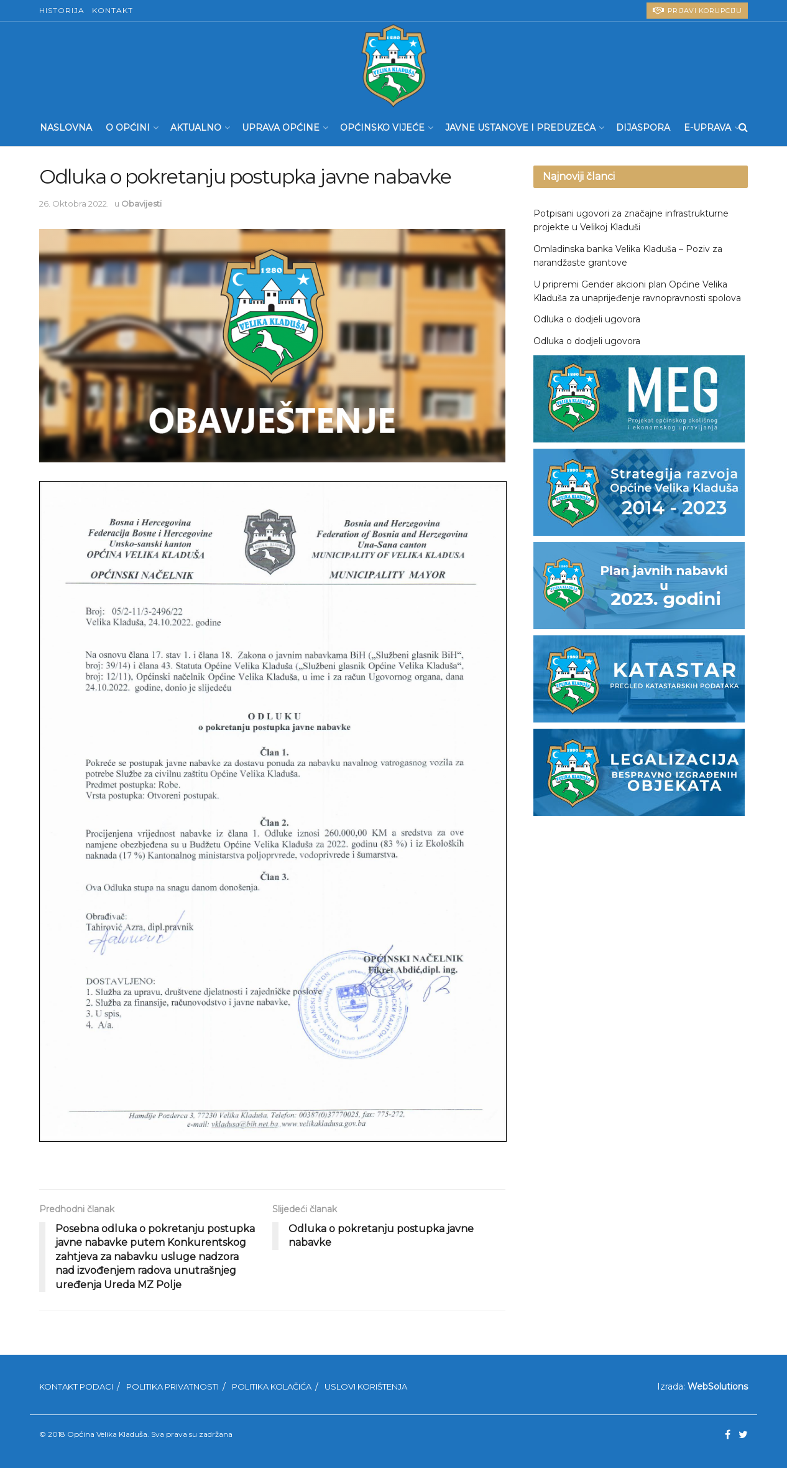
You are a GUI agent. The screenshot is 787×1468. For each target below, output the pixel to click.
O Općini (128, 127)
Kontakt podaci (76, 1386)
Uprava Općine (281, 127)
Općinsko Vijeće (382, 127)
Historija (62, 10)
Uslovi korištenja (365, 1386)
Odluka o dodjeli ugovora (586, 319)
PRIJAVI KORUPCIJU (697, 10)
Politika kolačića (271, 1386)
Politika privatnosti (172, 1386)
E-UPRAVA (707, 127)
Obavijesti (141, 203)
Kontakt (112, 10)
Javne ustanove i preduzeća (520, 127)
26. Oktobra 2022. (74, 203)
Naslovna (66, 127)
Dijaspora (643, 127)
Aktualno (195, 127)
